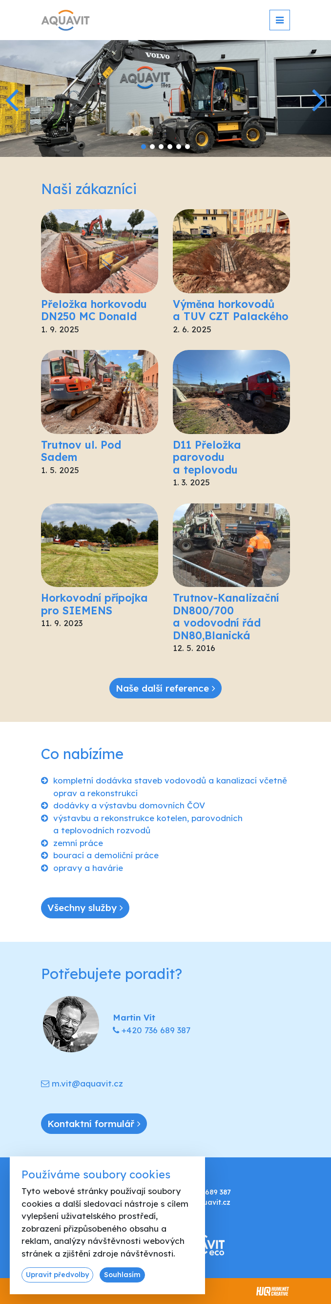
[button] (319, 98)
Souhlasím (122, 1274)
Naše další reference (165, 688)
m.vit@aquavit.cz (87, 1083)
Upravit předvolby (57, 1274)
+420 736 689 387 (156, 1030)
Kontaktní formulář (94, 1124)
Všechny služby (85, 907)
